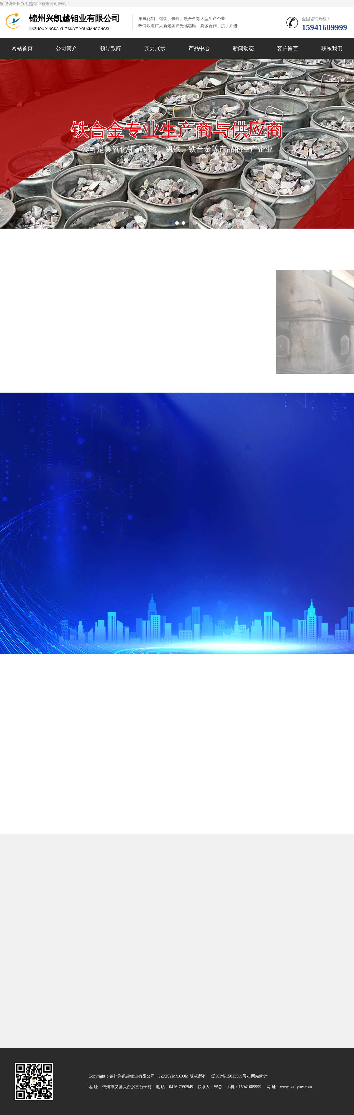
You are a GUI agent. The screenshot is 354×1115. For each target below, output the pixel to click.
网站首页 (22, 48)
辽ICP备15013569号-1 (230, 1076)
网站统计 (259, 1076)
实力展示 (154, 48)
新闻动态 (243, 48)
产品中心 (199, 48)
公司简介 (66, 48)
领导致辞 (110, 48)
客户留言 (287, 48)
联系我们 (331, 48)
